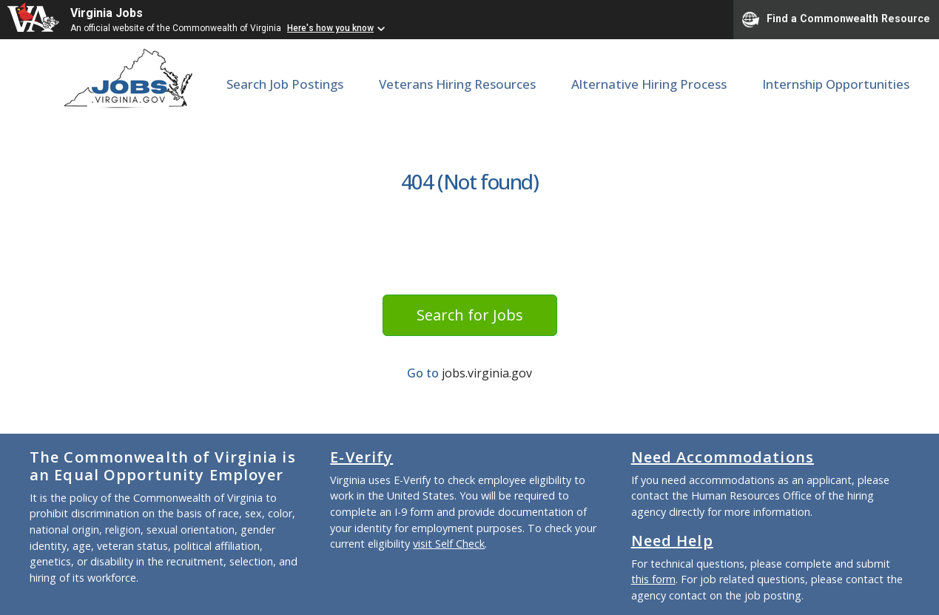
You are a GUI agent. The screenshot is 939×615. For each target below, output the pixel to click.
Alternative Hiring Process (649, 84)
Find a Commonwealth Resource (836, 19)
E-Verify (361, 457)
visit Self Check (449, 544)
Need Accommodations (722, 457)
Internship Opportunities (835, 84)
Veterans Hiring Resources (457, 84)
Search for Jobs (470, 315)
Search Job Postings (284, 84)
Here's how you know (330, 28)
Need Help (672, 541)
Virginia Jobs (106, 13)
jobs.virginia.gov (487, 373)
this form (653, 579)
